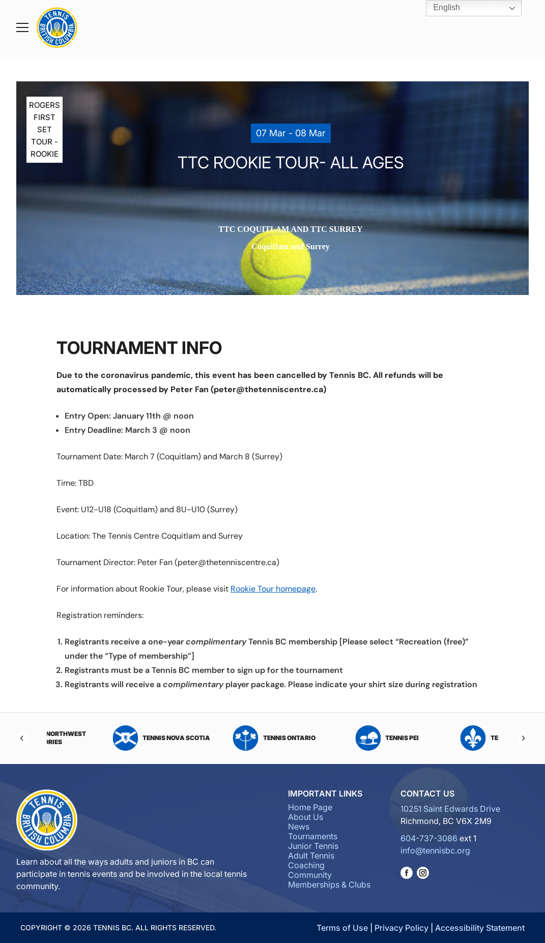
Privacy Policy (401, 928)
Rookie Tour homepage (273, 588)
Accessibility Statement (480, 928)
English (439, 8)
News (298, 826)
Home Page (310, 807)
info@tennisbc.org (435, 850)
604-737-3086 (428, 838)
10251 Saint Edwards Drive (450, 809)
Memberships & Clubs (329, 884)
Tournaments (312, 836)
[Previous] (22, 738)
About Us (305, 817)
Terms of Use (342, 928)
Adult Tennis (311, 855)
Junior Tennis (313, 846)
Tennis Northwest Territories (94, 738)
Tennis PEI (442, 738)
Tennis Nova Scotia (216, 738)
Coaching (306, 865)
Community (310, 875)
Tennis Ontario (329, 738)
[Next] (523, 738)
